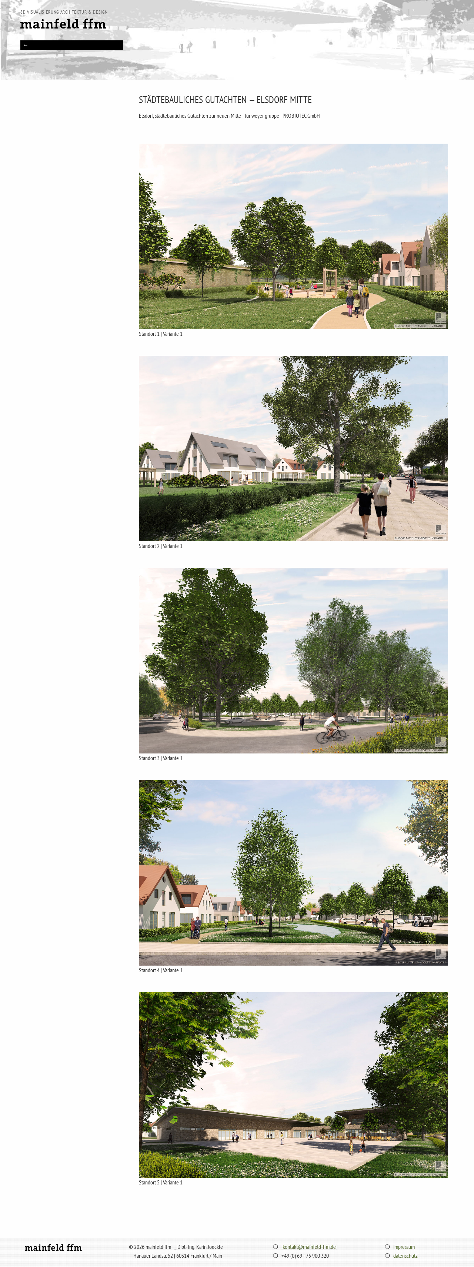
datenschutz (405, 1255)
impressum (404, 1246)
